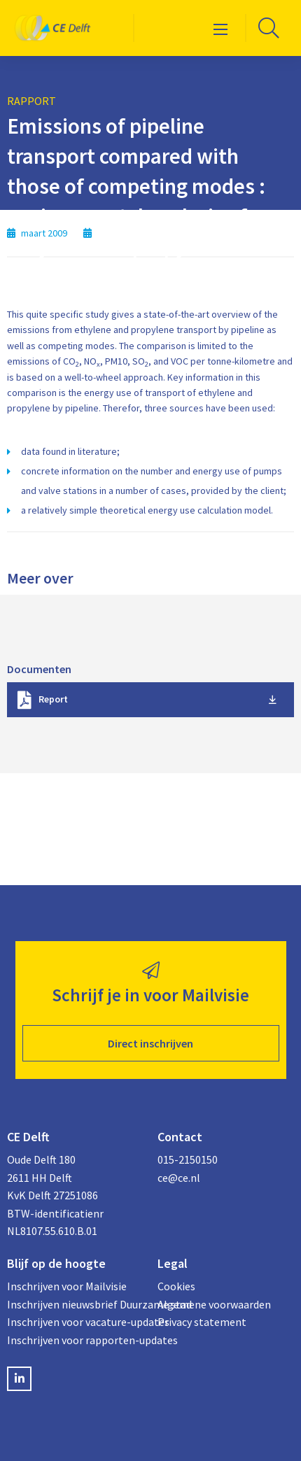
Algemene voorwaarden (214, 1304)
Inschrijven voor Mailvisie (67, 1286)
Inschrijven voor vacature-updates (75, 1322)
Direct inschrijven (150, 1043)
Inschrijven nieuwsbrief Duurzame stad (75, 1304)
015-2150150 (188, 1159)
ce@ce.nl (179, 1178)
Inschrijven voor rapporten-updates (75, 1340)
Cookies (176, 1286)
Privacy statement (202, 1322)
